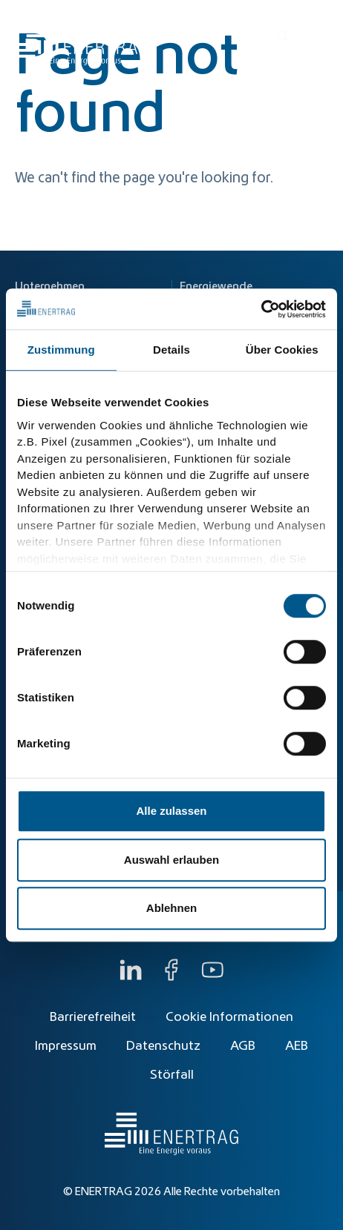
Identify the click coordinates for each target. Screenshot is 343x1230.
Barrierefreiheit (93, 1017)
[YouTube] (212, 977)
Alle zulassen (171, 810)
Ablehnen (171, 908)
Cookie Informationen (229, 1017)
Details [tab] (171, 349)
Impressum (66, 1046)
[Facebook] (171, 977)
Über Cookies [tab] (282, 349)
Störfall (172, 1075)
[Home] (81, 36)
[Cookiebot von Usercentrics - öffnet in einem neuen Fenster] (261, 309)
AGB (242, 1046)
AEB (296, 1046)
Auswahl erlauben (171, 859)
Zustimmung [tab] (61, 349)
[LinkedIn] (131, 977)
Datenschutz (163, 1046)
